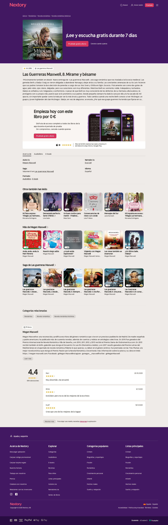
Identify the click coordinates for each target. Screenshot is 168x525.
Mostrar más (49, 421)
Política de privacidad (136, 508)
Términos (148, 508)
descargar (83, 421)
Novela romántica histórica (61, 16)
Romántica (32, 16)
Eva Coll (88, 163)
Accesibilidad (123, 508)
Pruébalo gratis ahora (77, 44)
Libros (25, 16)
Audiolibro (27, 179)
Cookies (155, 508)
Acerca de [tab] (27, 154)
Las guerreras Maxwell (44, 171)
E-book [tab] (48, 154)
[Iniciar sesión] (136, 5)
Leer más (27, 359)
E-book (35, 179)
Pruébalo (149, 5)
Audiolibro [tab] (38, 154)
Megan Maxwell (29, 163)
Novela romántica (44, 16)
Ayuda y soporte (19, 436)
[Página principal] (64, 5)
